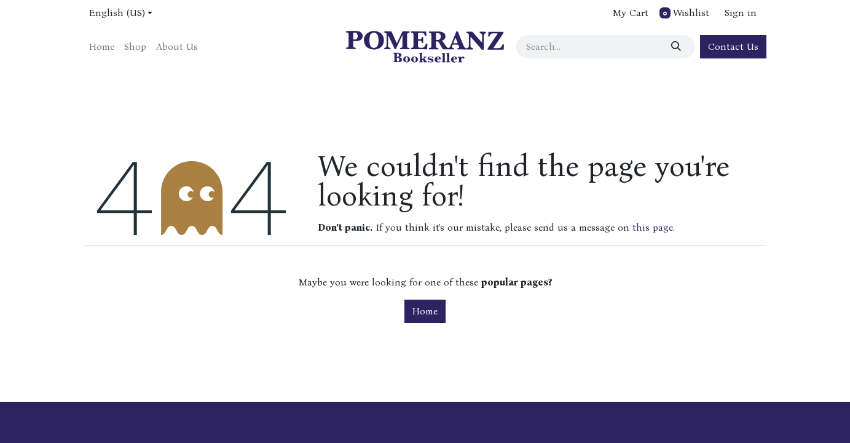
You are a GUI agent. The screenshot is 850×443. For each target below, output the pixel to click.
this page (652, 227)
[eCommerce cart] (629, 13)
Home (425, 311)
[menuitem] (101, 46)
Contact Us (733, 46)
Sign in (741, 12)
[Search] (679, 46)
